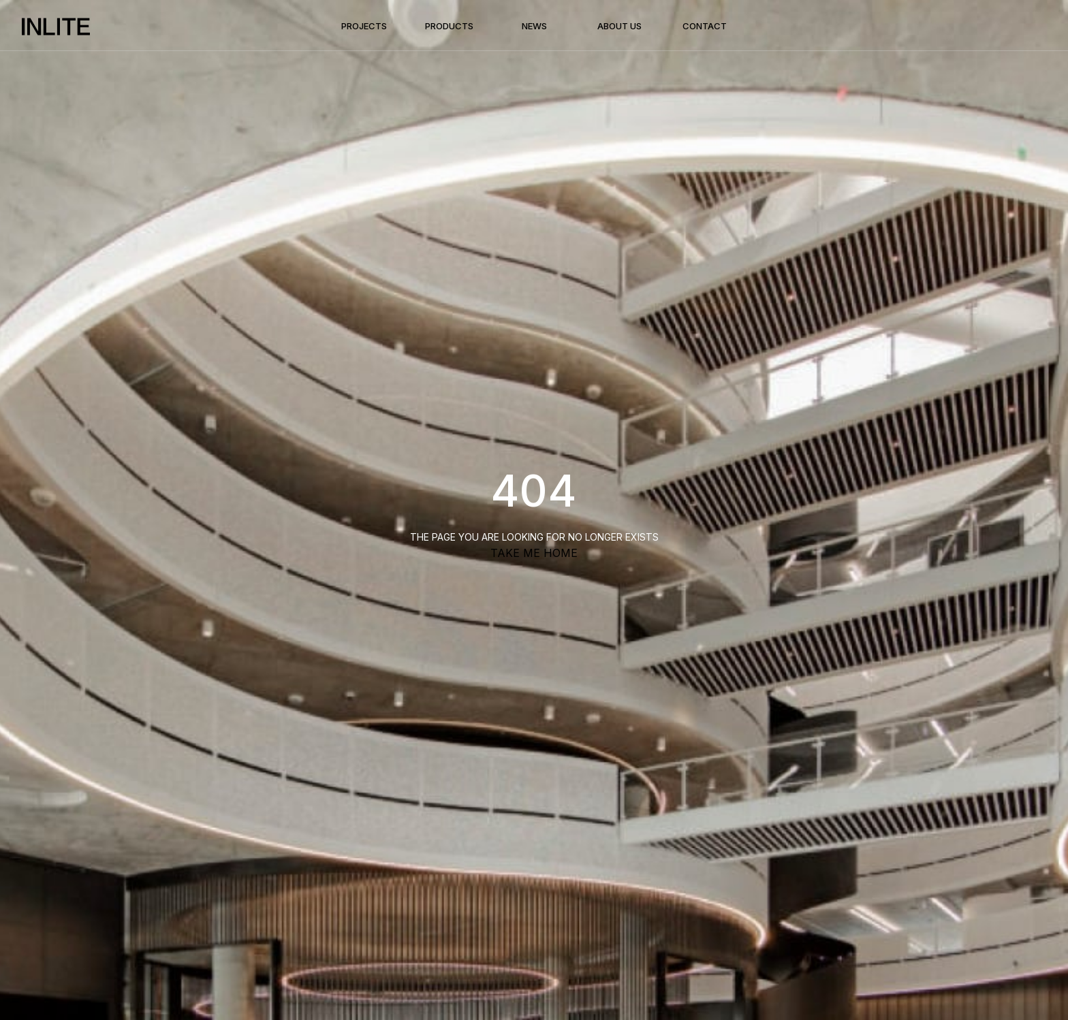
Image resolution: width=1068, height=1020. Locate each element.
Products (449, 25)
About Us (619, 25)
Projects (364, 25)
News (534, 25)
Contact (704, 25)
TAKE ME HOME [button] (534, 553)
